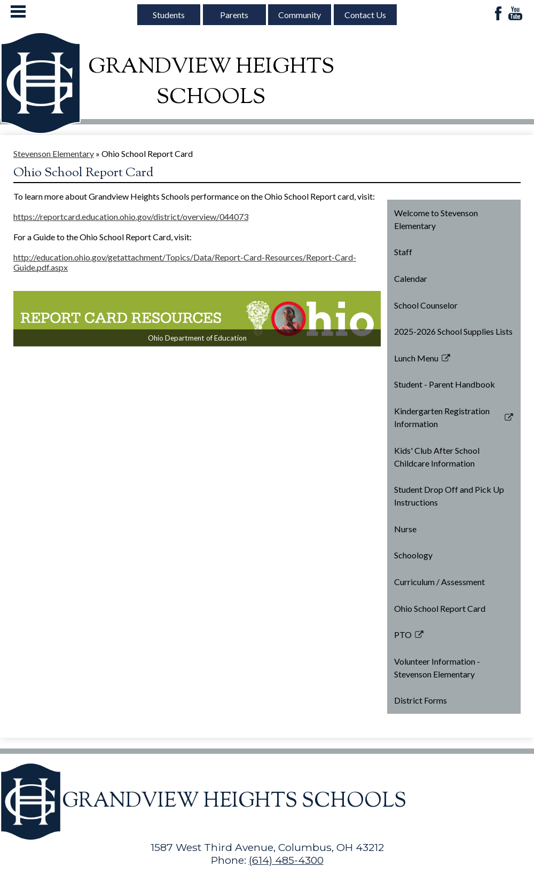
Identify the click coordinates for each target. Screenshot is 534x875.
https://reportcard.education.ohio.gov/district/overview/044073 (130, 216)
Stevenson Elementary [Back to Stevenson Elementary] (53, 153)
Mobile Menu (18, 11)
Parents (234, 15)
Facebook (498, 14)
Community (299, 15)
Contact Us (365, 15)
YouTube (515, 14)
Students (169, 15)
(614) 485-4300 (286, 860)
